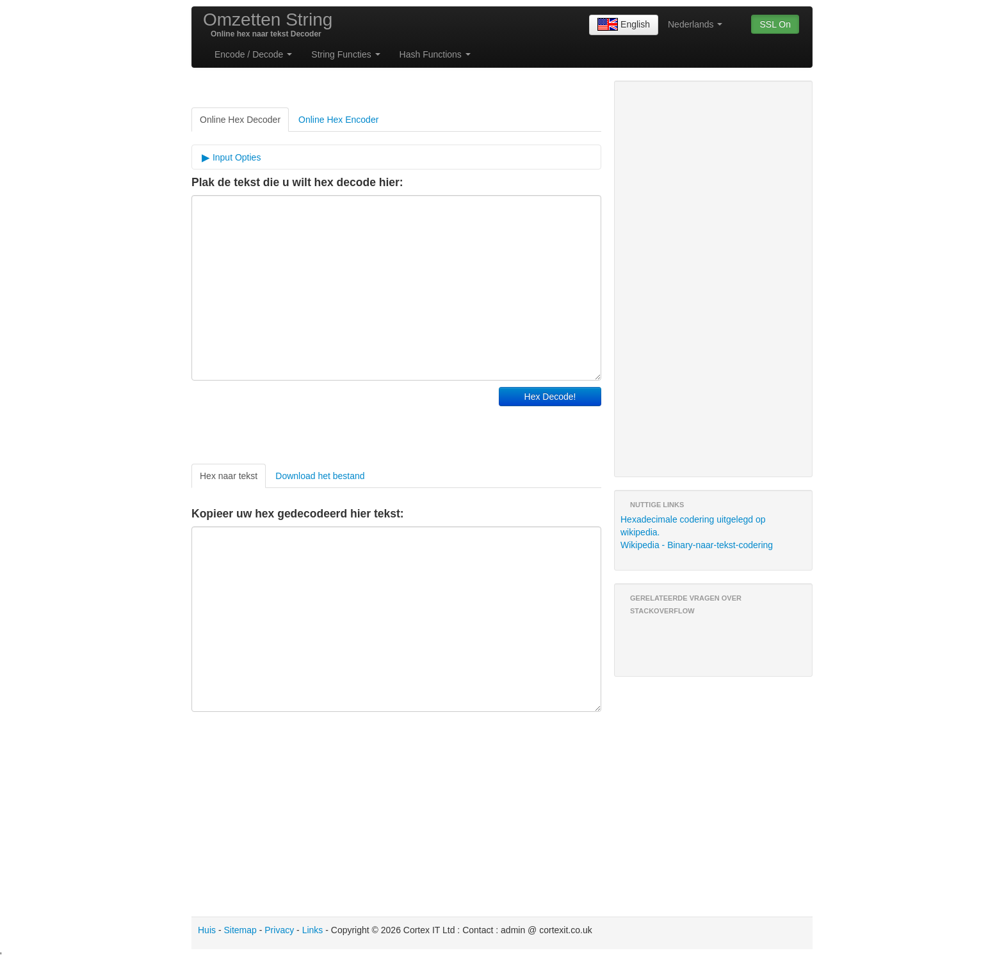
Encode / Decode (253, 54)
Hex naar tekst (228, 476)
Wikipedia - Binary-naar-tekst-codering (696, 545)
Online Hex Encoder (338, 119)
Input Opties (235, 157)
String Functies (345, 54)
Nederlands (695, 24)
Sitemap (239, 930)
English (623, 25)
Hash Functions (435, 54)
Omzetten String (267, 19)
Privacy (279, 930)
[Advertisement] (341, 419)
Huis (207, 930)
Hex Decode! (550, 396)
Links (312, 930)
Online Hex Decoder (240, 119)
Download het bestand (319, 476)
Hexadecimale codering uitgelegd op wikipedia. (692, 525)
